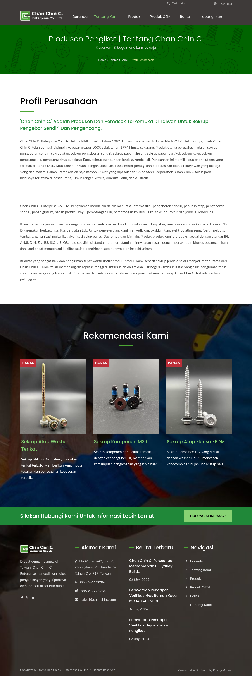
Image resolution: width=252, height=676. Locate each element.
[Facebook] (22, 597)
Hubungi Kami (212, 16)
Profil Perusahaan (142, 60)
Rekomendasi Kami (126, 335)
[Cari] (168, 3)
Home (102, 60)
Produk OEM (161, 16)
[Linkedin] (32, 597)
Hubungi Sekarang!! (208, 516)
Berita (186, 16)
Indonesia (225, 3)
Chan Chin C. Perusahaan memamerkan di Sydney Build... (152, 566)
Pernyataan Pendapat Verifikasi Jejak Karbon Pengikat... (149, 625)
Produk (135, 16)
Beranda (80, 16)
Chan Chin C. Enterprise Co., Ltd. (67, 670)
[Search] (191, 3)
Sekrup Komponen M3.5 (121, 441)
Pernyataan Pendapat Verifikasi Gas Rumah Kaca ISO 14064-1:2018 (153, 596)
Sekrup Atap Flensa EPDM (196, 441)
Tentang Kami (108, 16)
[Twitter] (27, 597)
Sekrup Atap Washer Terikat (44, 445)
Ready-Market (222, 670)
